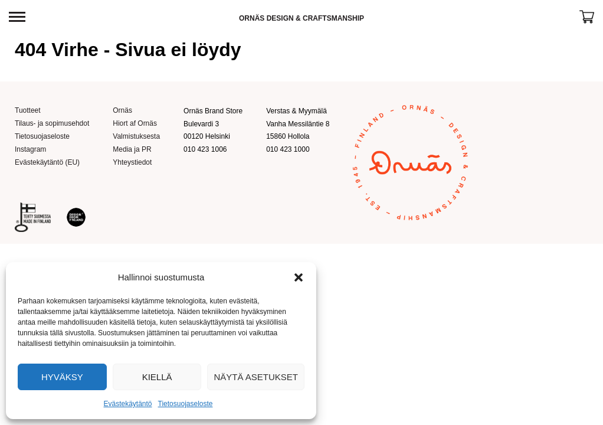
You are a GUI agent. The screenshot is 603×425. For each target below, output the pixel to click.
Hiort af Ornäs (135, 123)
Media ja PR (132, 149)
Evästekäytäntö (127, 404)
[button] (298, 277)
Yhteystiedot (132, 162)
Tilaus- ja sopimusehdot (52, 123)
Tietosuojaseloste (185, 404)
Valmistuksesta (136, 136)
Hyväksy (62, 377)
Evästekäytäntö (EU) (47, 162)
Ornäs (122, 110)
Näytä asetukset (256, 377)
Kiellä (157, 377)
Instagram (30, 149)
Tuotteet (28, 110)
